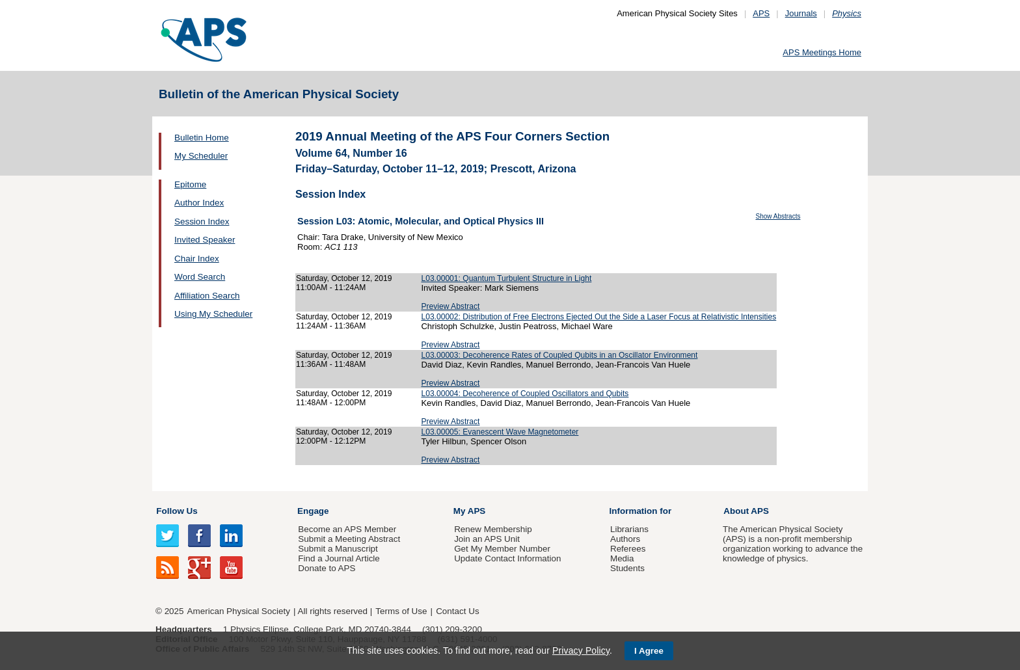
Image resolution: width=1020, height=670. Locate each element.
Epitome (190, 184)
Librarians (629, 529)
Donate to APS (326, 568)
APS (761, 13)
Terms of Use (401, 611)
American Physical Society (238, 611)
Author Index (199, 203)
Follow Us (176, 511)
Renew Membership (493, 529)
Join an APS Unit (487, 539)
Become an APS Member (347, 529)
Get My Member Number (502, 549)
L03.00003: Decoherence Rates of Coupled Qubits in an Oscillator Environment (559, 355)
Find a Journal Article (338, 558)
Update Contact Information (507, 558)
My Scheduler (201, 156)
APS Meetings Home (822, 52)
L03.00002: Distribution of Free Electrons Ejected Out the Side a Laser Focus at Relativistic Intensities (598, 316)
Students (627, 568)
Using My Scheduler (213, 314)
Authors (625, 539)
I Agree (649, 651)
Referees (628, 549)
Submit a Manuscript (337, 549)
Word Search (199, 277)
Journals (801, 13)
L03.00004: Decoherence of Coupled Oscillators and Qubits (524, 393)
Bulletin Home (201, 137)
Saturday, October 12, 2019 (344, 278)
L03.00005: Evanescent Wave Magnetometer (499, 431)
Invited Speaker (204, 240)
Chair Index (196, 258)
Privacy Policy (581, 650)
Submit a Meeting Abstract (349, 539)
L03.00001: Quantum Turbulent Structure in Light (506, 278)
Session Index (201, 221)
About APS (746, 511)
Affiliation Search (207, 296)
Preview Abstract (450, 306)
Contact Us (457, 611)
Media (622, 558)
